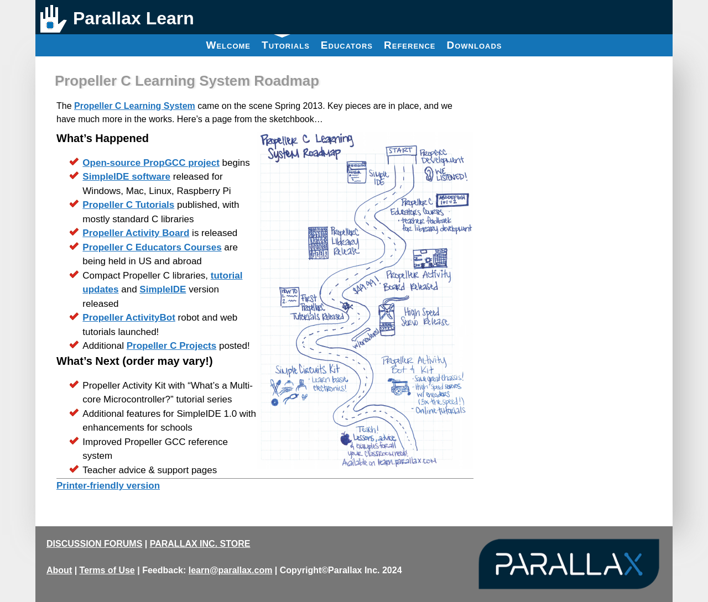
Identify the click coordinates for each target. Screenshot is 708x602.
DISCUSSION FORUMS (94, 543)
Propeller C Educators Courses (151, 247)
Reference (410, 45)
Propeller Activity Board (135, 233)
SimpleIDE (162, 289)
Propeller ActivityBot (128, 317)
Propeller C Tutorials (128, 205)
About (59, 570)
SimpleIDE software (126, 176)
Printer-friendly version (108, 485)
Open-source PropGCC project (150, 163)
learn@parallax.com (231, 570)
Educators (347, 45)
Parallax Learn (133, 18)
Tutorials (286, 42)
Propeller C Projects (172, 346)
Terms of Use (107, 570)
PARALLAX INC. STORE (200, 543)
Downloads (474, 45)
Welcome (228, 45)
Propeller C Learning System (134, 106)
